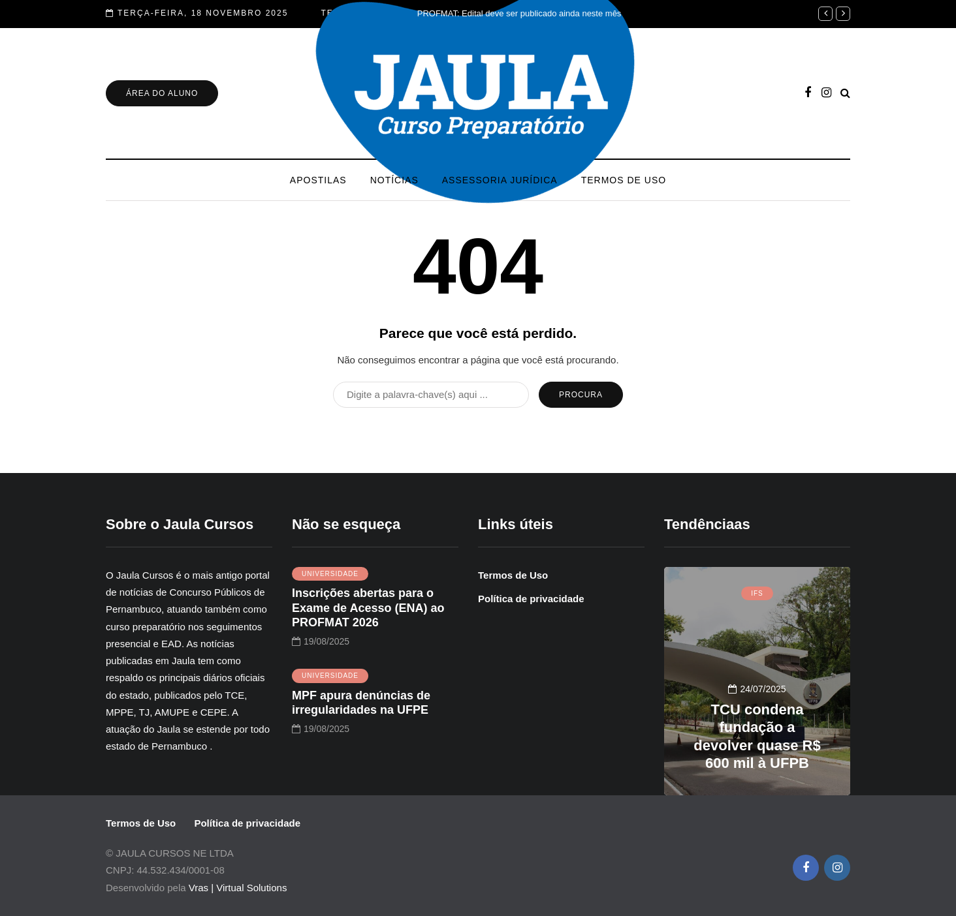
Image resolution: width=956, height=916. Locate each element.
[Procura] (431, 395)
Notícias (394, 180)
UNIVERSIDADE (330, 573)
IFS (757, 593)
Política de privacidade (531, 598)
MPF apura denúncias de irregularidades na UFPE (361, 703)
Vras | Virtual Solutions (238, 887)
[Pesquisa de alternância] (845, 93)
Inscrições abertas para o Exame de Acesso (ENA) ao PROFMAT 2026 (368, 608)
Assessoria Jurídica (500, 180)
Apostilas (318, 180)
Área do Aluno (162, 93)
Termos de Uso (623, 180)
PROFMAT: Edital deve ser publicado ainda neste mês (519, 13)
